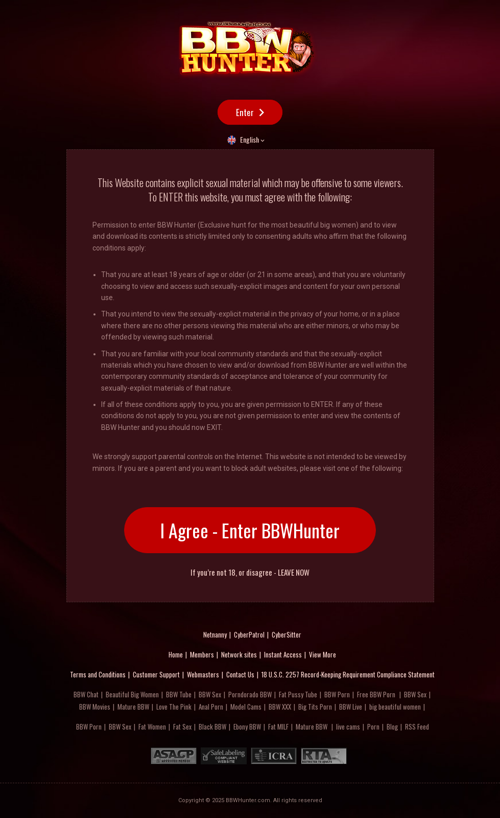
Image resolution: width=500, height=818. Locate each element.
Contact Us (240, 674)
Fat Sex (182, 726)
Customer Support (156, 674)
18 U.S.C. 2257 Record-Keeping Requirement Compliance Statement (348, 674)
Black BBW (212, 726)
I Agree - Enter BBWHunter (250, 529)
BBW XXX (280, 706)
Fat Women (152, 726)
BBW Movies (94, 706)
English (249, 139)
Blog (392, 726)
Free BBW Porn (376, 694)
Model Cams (245, 706)
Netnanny (215, 634)
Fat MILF (278, 726)
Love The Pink (174, 706)
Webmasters (203, 674)
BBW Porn (337, 694)
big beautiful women (395, 706)
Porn (373, 726)
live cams (348, 726)
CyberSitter (286, 634)
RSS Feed (417, 726)
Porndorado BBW (250, 694)
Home (176, 654)
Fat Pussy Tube (298, 694)
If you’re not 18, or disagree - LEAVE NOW (250, 572)
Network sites (239, 654)
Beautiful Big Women (132, 694)
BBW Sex (210, 694)
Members (202, 654)
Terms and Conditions (98, 674)
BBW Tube (179, 694)
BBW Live (350, 706)
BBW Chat (86, 694)
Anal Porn (211, 706)
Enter (245, 112)
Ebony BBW (247, 726)
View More (322, 654)
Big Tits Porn (315, 706)
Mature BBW (133, 706)
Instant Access (283, 654)
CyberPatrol (249, 634)
